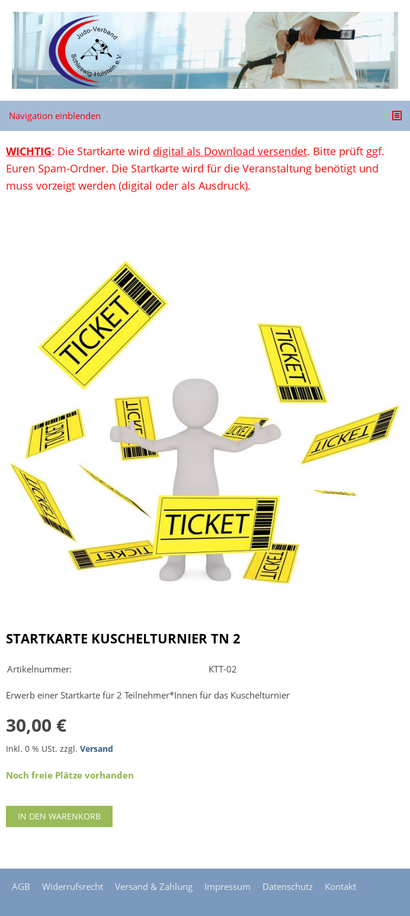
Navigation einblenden (55, 115)
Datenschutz (287, 886)
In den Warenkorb (59, 816)
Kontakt (340, 886)
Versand (96, 749)
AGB (21, 886)
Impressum (227, 886)
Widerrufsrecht (72, 886)
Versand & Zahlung (154, 886)
